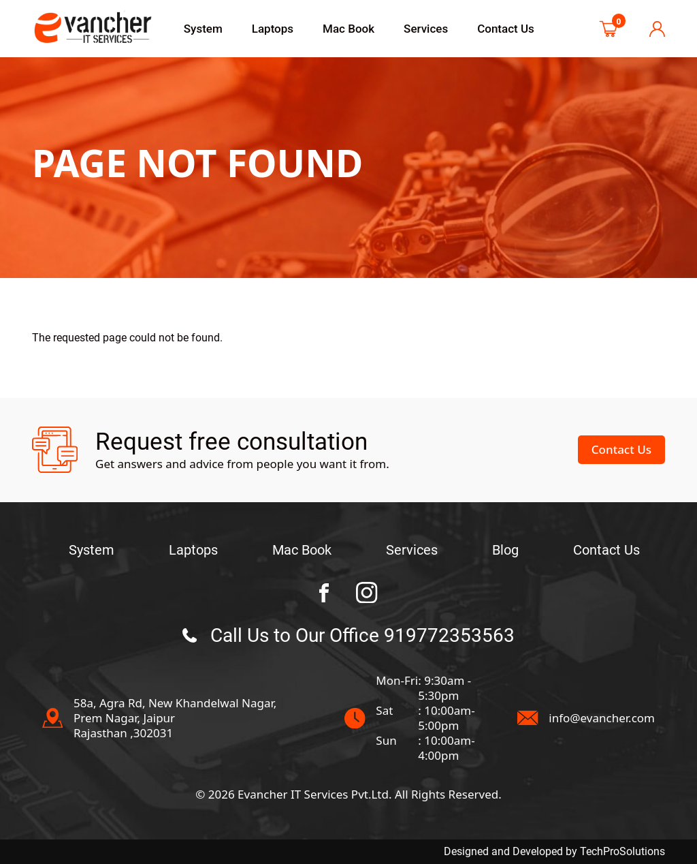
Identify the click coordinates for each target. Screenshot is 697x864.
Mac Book (348, 28)
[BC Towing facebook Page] (324, 592)
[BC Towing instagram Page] (367, 593)
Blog (505, 550)
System (203, 28)
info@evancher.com (602, 718)
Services (426, 28)
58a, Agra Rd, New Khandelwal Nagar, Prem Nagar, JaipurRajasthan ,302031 (175, 718)
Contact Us (505, 28)
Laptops (272, 28)
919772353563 (449, 635)
